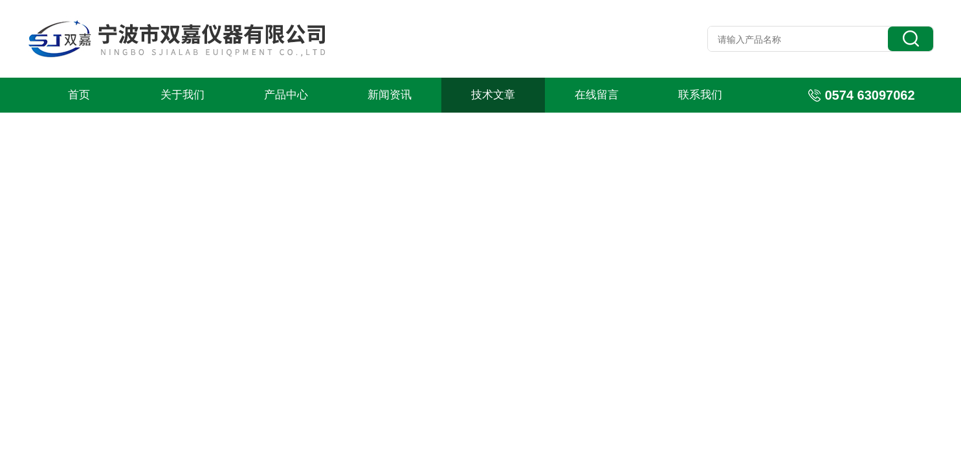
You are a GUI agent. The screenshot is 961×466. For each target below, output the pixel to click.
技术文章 (493, 95)
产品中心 (286, 95)
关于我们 (182, 95)
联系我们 (700, 95)
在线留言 (597, 95)
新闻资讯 (390, 95)
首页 (79, 95)
